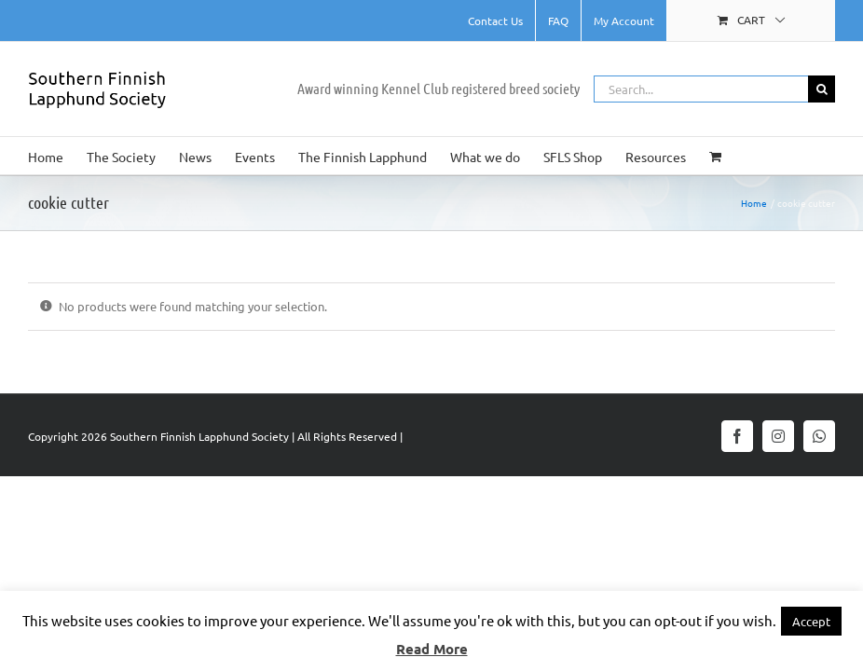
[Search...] (701, 89)
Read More (432, 648)
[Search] (821, 89)
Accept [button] (811, 621)
